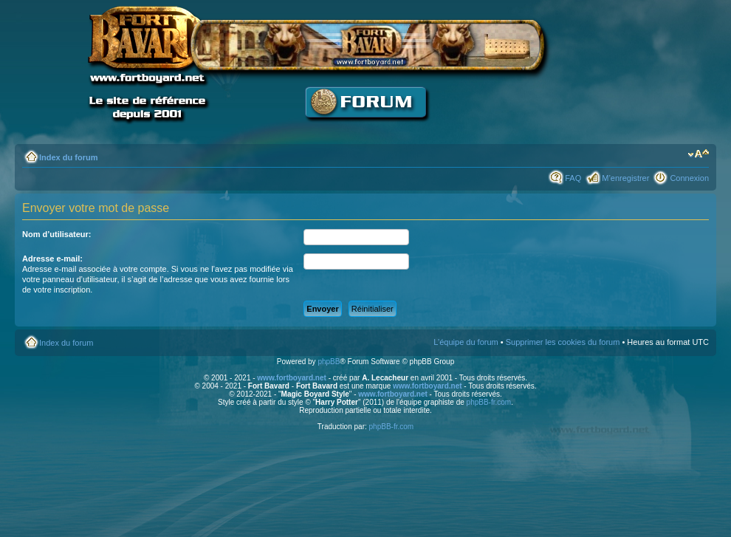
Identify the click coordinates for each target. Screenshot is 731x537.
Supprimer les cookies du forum (563, 342)
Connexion (689, 178)
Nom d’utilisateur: (57, 234)
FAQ (573, 178)
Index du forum (68, 157)
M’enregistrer (625, 178)
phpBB (329, 362)
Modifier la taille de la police (698, 154)
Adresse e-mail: (52, 258)
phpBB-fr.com (489, 402)
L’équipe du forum (465, 342)
